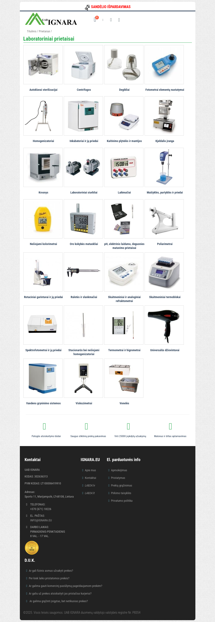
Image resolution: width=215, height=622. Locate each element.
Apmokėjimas (119, 470)
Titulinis (31, 31)
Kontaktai (90, 478)
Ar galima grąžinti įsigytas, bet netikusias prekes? (58, 601)
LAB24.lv (90, 485)
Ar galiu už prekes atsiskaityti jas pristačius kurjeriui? (60, 593)
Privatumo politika (122, 500)
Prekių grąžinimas (121, 485)
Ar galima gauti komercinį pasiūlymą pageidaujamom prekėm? (65, 586)
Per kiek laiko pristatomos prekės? (49, 578)
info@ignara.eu (41, 520)
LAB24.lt (90, 493)
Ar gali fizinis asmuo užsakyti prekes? (51, 570)
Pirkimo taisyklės (121, 493)
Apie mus (90, 470)
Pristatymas (118, 478)
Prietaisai (44, 31)
